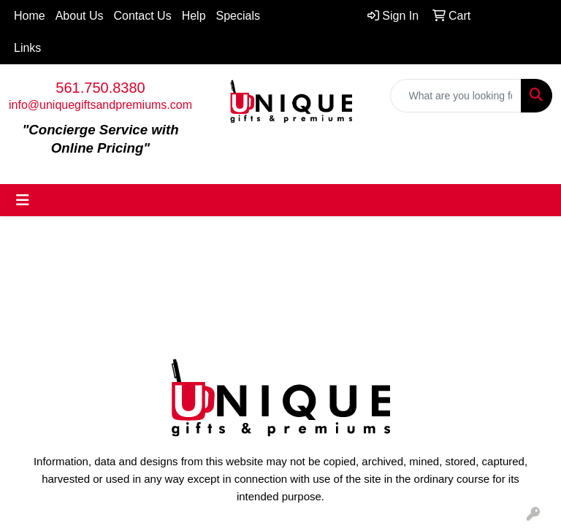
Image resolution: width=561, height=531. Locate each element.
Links (27, 48)
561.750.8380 (100, 88)
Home (29, 15)
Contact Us (143, 15)
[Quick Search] (456, 95)
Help (194, 15)
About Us (80, 15)
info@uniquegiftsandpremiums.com (100, 105)
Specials (238, 15)
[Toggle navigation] (22, 200)
